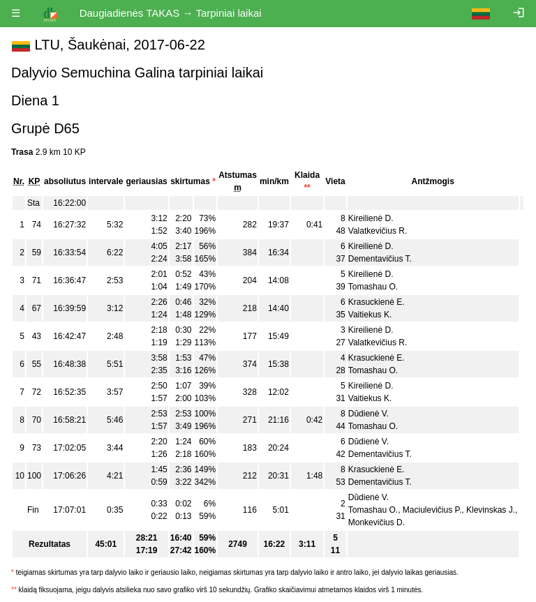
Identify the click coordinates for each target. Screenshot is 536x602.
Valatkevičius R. (377, 231)
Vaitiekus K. (370, 314)
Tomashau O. (373, 287)
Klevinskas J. (490, 510)
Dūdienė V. (368, 414)
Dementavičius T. (380, 259)
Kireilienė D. (371, 218)
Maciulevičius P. (432, 510)
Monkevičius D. (376, 522)
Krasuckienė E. (376, 302)
